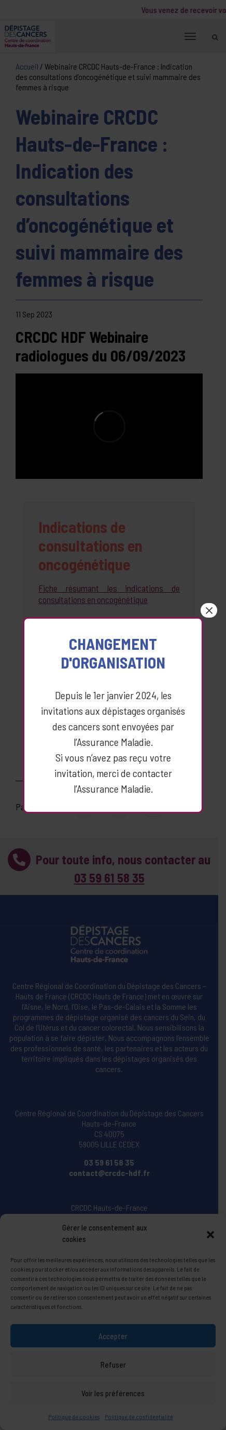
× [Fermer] (211, 601)
